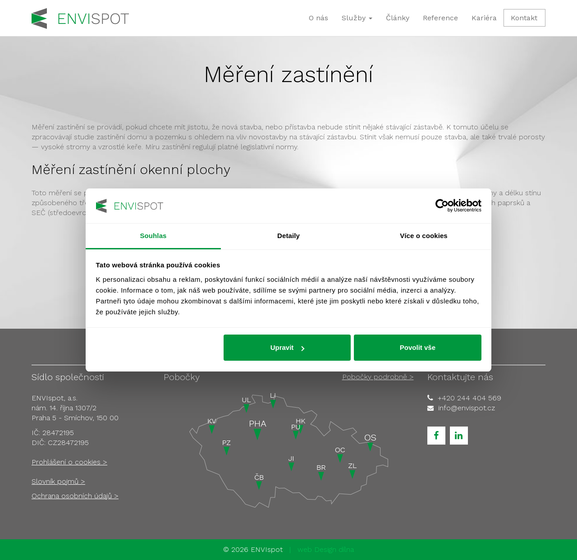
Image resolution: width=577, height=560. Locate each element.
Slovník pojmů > (58, 481)
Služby (357, 18)
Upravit (287, 347)
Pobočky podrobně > (378, 376)
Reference (440, 18)
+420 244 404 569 (469, 398)
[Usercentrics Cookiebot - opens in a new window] (442, 205)
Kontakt (524, 18)
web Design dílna (326, 549)
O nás (318, 18)
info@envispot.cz (466, 408)
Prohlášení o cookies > (69, 462)
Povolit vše (417, 347)
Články (397, 18)
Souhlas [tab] (153, 235)
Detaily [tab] (288, 235)
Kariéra (484, 18)
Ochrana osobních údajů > (75, 495)
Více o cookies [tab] (424, 235)
